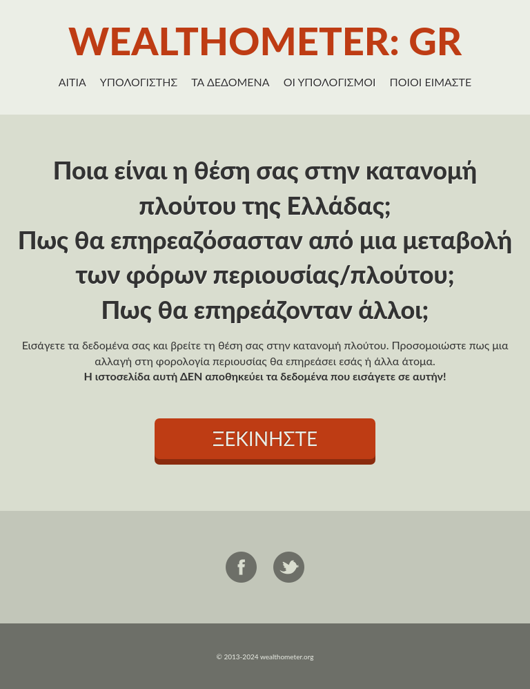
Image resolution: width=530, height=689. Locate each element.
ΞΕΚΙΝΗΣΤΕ (265, 438)
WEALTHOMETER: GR (265, 40)
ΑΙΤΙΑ (72, 81)
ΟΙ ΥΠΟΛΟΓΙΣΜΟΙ (330, 81)
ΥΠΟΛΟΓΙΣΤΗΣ (138, 81)
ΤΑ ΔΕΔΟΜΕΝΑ (230, 81)
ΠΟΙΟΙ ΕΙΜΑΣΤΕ (431, 81)
